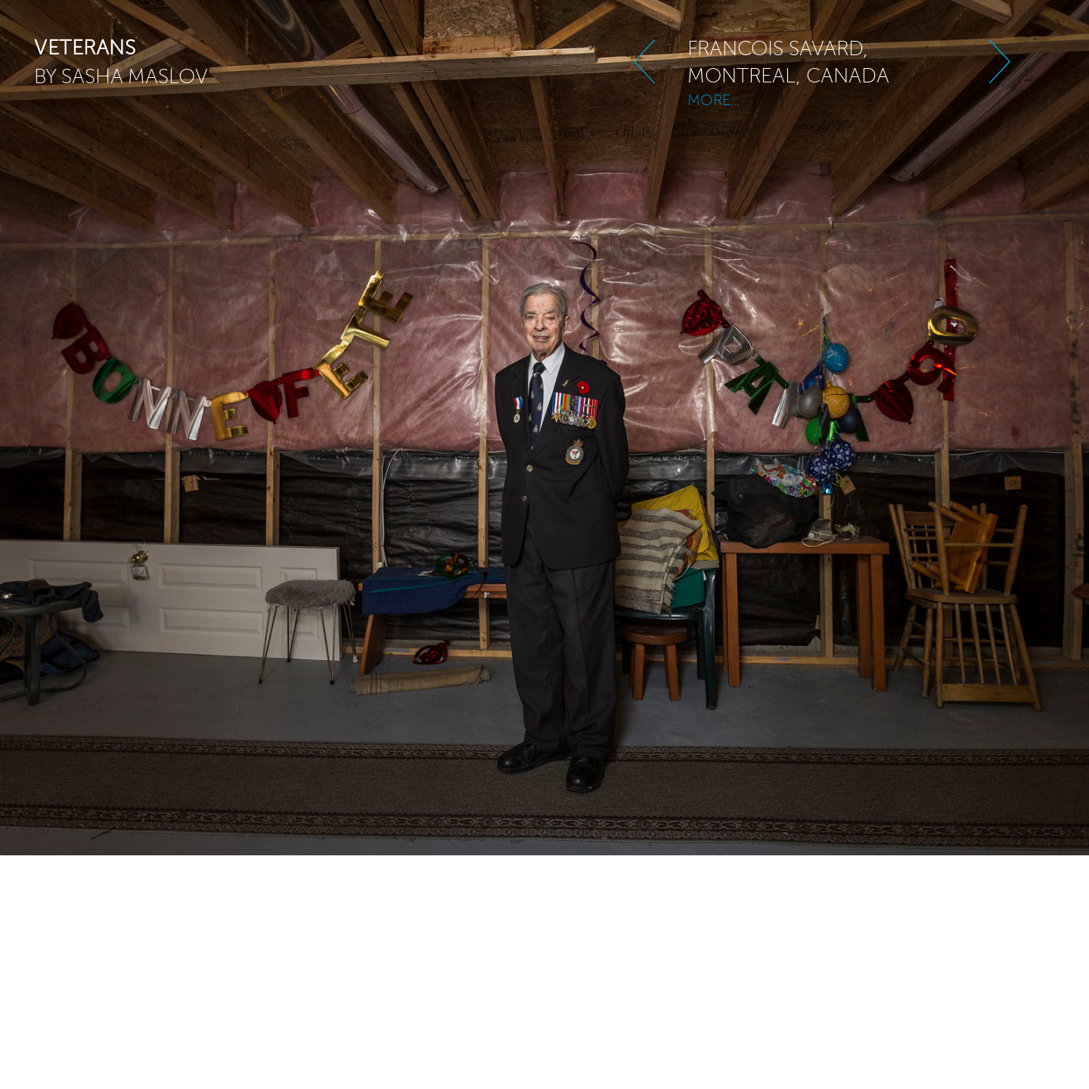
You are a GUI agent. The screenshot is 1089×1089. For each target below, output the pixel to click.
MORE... (713, 92)
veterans (84, 47)
